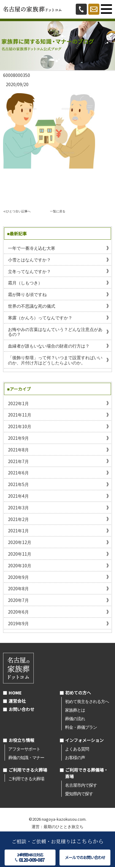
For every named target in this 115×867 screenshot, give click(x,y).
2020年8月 (18, 588)
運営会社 (17, 701)
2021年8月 (18, 450)
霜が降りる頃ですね (27, 294)
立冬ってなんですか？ (29, 271)
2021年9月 (18, 438)
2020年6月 (18, 612)
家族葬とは (75, 710)
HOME (15, 693)
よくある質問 (77, 749)
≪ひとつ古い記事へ (17, 211)
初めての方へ (78, 693)
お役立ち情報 (21, 740)
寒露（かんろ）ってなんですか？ (40, 317)
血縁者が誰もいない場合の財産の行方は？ (49, 346)
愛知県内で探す (79, 793)
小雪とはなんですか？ (29, 260)
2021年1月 (18, 530)
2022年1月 (18, 403)
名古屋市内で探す (81, 785)
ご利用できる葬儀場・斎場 (86, 773)
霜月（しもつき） (25, 282)
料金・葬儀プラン (81, 727)
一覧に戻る (57, 211)
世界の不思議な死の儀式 (31, 306)
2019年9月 (18, 623)
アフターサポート (24, 749)
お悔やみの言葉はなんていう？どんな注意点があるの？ (55, 331)
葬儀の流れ (75, 718)
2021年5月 (18, 484)
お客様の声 (75, 757)
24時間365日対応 (30, 857)
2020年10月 (19, 565)
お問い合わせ (21, 709)
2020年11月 (19, 554)
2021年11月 (19, 415)
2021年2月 (18, 519)
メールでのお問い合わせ (85, 857)
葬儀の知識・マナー (26, 757)
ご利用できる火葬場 (28, 770)
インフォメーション (84, 740)
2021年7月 (18, 461)
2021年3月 (18, 507)
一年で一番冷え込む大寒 (31, 248)
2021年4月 (18, 496)
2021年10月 (19, 426)
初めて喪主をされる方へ (87, 701)
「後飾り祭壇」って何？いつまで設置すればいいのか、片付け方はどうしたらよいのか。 (55, 360)
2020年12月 (19, 542)
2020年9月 (18, 577)
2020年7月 (18, 600)
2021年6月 (18, 473)
